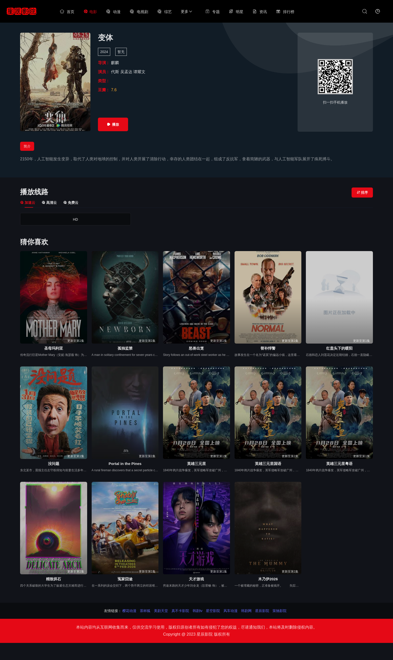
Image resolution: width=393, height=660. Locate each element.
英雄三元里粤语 (339, 463)
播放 (113, 124)
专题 (212, 12)
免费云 (70, 203)
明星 (236, 12)
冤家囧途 (125, 579)
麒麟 (115, 63)
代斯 (115, 72)
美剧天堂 (161, 611)
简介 (27, 146)
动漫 (113, 12)
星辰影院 (262, 611)
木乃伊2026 (268, 579)
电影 (90, 12)
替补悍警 (267, 348)
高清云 (49, 203)
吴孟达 (126, 72)
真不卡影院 (180, 611)
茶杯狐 (145, 611)
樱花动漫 (129, 611)
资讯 (259, 12)
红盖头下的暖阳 (339, 348)
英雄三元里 (196, 463)
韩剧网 (246, 611)
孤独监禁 (125, 348)
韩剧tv (197, 611)
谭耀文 (139, 72)
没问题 (53, 463)
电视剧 (139, 12)
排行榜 (285, 12)
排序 (362, 193)
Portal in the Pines (124, 463)
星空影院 (213, 611)
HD (41, 219)
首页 (67, 12)
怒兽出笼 (196, 348)
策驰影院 (279, 611)
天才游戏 (196, 579)
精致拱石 (53, 579)
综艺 (164, 12)
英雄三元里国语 (268, 463)
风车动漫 (230, 611)
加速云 (27, 203)
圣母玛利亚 (53, 348)
